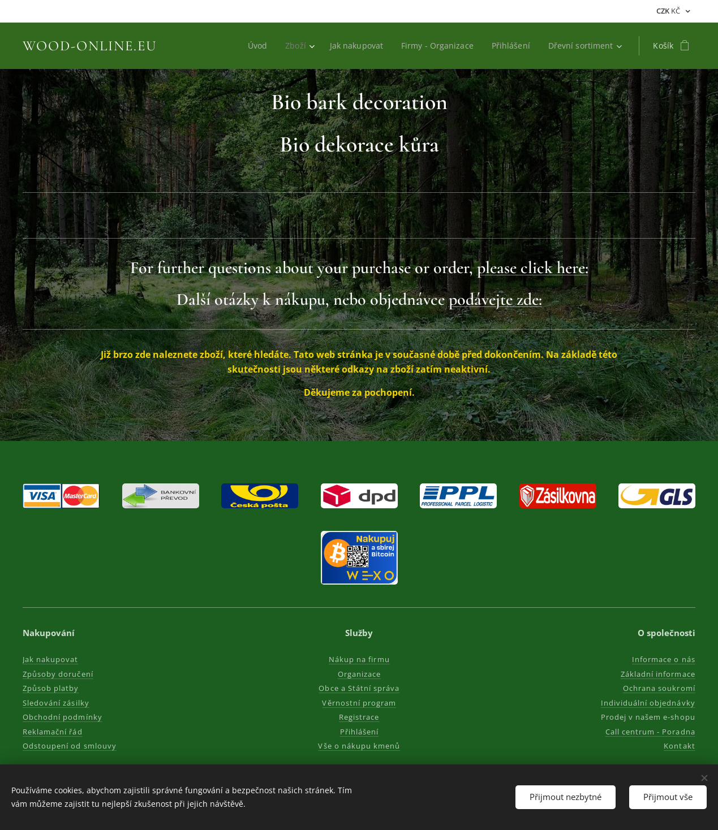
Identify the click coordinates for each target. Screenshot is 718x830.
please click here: (532, 267)
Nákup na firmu (359, 659)
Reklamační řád (53, 731)
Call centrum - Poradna (650, 731)
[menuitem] (254, 46)
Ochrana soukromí (659, 688)
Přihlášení (358, 731)
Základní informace (658, 673)
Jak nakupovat (51, 659)
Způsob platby (51, 688)
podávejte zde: (495, 299)
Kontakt (679, 746)
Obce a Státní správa (359, 688)
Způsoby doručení (58, 673)
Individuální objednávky (648, 702)
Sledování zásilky (56, 702)
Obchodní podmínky (62, 717)
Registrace (359, 717)
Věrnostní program (359, 702)
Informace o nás (663, 659)
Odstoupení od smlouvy (70, 746)
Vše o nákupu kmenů (359, 746)
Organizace (358, 673)
